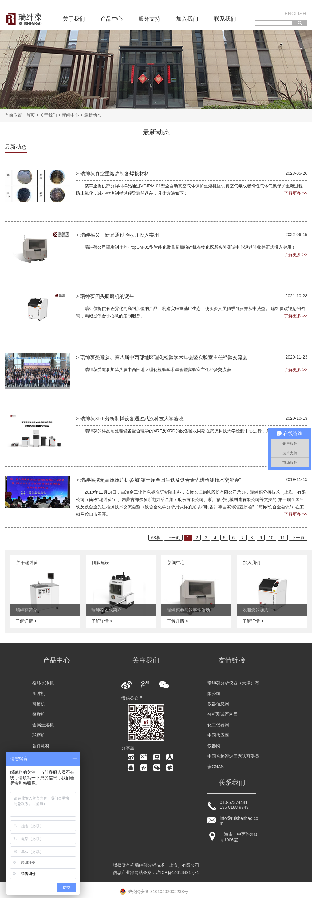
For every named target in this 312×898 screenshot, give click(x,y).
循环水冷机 (43, 682)
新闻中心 (70, 115)
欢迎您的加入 (255, 609)
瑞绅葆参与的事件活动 (188, 609)
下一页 (298, 537)
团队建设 (100, 562)
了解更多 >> (295, 193)
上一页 (173, 537)
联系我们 (225, 19)
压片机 (38, 693)
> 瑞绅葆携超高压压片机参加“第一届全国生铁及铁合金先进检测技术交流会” (158, 480)
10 (271, 537)
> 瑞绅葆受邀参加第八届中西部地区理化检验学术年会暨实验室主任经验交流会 (161, 357)
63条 (155, 537)
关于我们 (74, 19)
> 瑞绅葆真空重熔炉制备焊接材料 (112, 173)
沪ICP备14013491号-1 (177, 872)
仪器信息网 (218, 703)
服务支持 (149, 19)
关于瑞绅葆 (27, 562)
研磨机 (38, 703)
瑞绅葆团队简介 (106, 609)
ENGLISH (295, 13)
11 (282, 537)
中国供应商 (218, 735)
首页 (30, 115)
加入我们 (187, 19)
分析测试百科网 (222, 714)
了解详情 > (26, 621)
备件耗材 (40, 745)
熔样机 (38, 714)
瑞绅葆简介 (26, 609)
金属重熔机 (43, 724)
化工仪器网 (218, 724)
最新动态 (92, 115)
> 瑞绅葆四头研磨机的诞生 (105, 296)
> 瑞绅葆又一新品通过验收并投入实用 (117, 235)
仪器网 (213, 745)
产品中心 (112, 19)
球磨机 (38, 735)
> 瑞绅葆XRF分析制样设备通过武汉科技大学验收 (130, 418)
